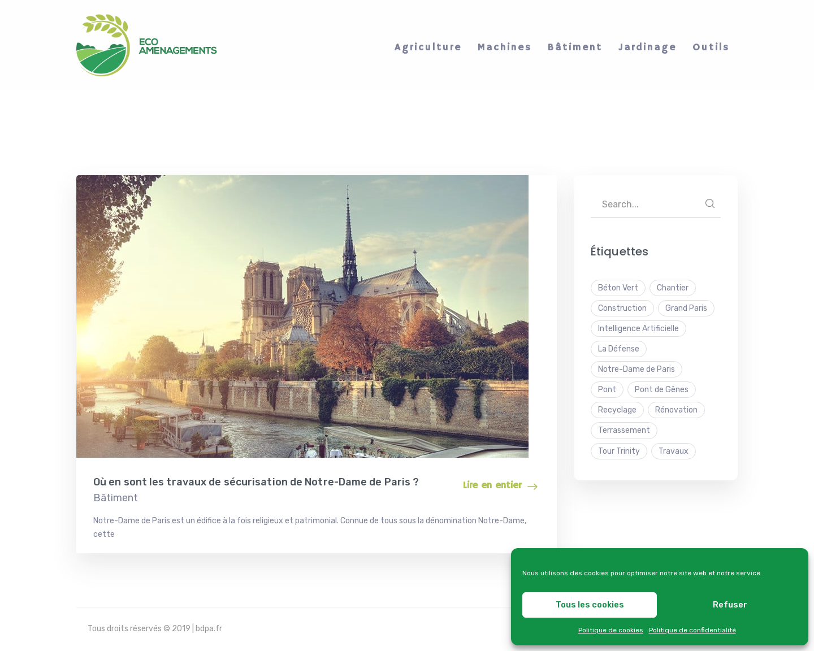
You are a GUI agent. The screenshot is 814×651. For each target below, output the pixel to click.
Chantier (673, 288)
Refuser (730, 605)
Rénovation (676, 410)
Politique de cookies (610, 630)
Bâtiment (115, 498)
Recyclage (617, 410)
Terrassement (624, 430)
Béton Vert (618, 288)
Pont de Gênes (662, 389)
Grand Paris (686, 308)
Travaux (674, 451)
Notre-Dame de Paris (636, 369)
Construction (622, 308)
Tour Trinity (619, 451)
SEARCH (710, 203)
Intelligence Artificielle (638, 328)
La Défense (618, 349)
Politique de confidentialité (692, 630)
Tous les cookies (590, 605)
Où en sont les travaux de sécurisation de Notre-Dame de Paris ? (256, 482)
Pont (607, 389)
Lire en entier (492, 486)
